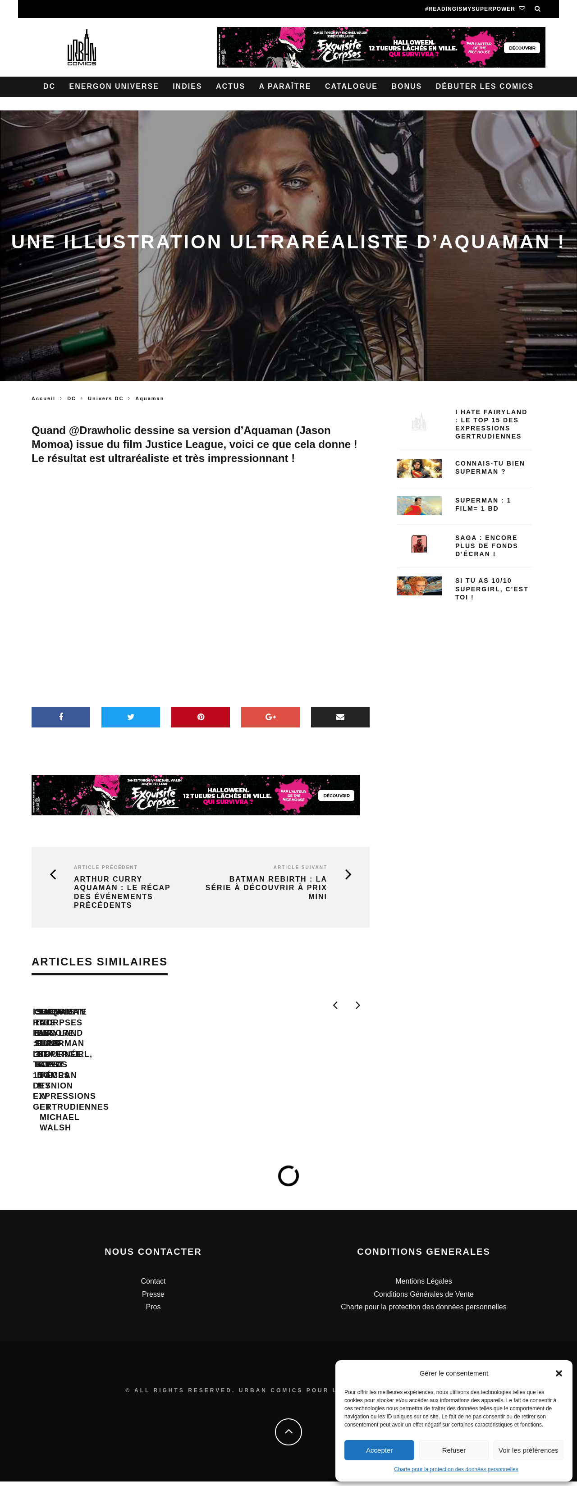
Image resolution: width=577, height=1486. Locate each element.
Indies (187, 86)
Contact (153, 1285)
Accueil (43, 398)
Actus (230, 86)
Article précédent (106, 867)
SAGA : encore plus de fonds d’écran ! (486, 546)
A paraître (285, 86)
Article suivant (300, 867)
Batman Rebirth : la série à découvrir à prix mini (266, 887)
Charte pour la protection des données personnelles (456, 1469)
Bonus (406, 86)
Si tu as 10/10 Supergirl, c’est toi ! (492, 588)
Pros (153, 1312)
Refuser (454, 1450)
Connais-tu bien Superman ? (273, 1079)
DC (49, 86)
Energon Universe (114, 86)
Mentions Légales (423, 1285)
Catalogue (351, 86)
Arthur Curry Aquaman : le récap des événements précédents (122, 892)
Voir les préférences (529, 1450)
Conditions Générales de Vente (423, 1299)
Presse (153, 1299)
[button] (558, 1373)
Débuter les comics (485, 86)
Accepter (379, 1450)
